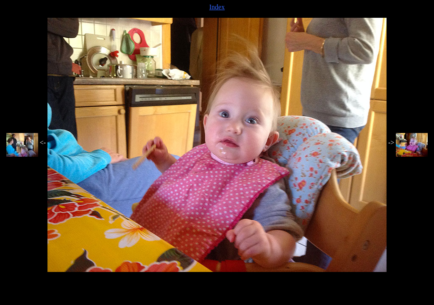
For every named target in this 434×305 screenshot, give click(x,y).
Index (217, 7)
